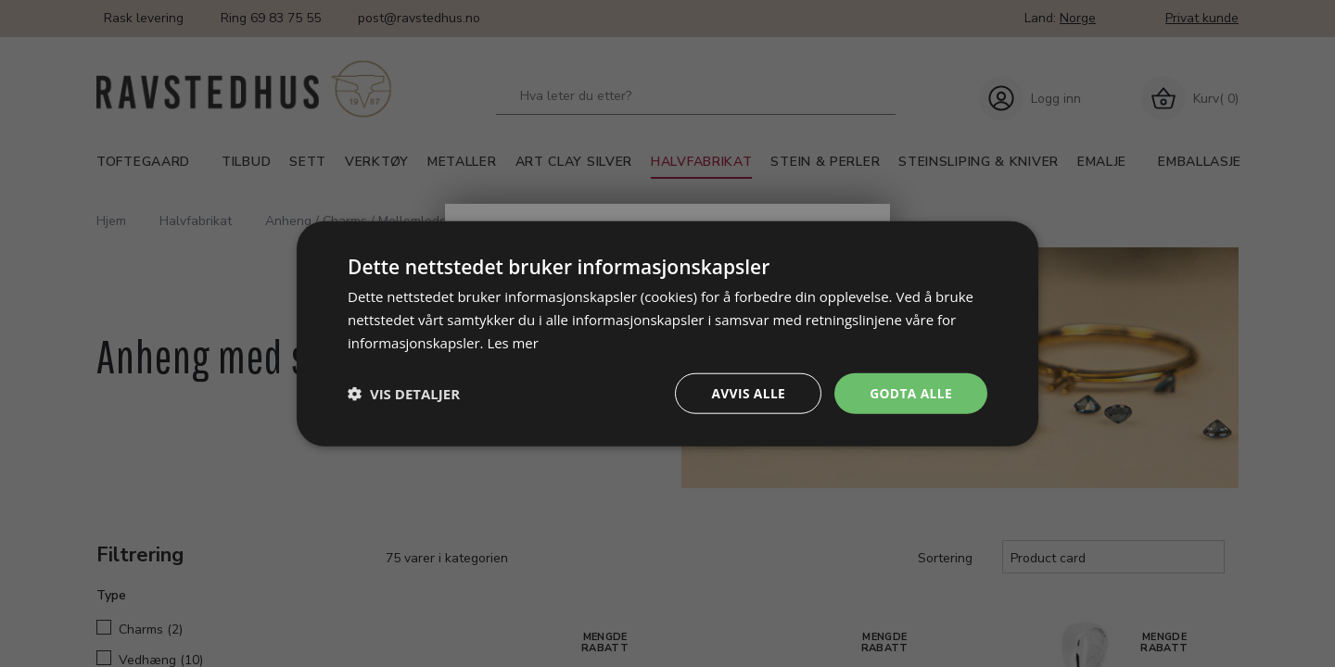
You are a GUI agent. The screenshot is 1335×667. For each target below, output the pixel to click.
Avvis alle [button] (745, 392)
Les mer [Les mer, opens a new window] (513, 342)
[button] (404, 393)
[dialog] (667, 333)
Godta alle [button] (910, 392)
